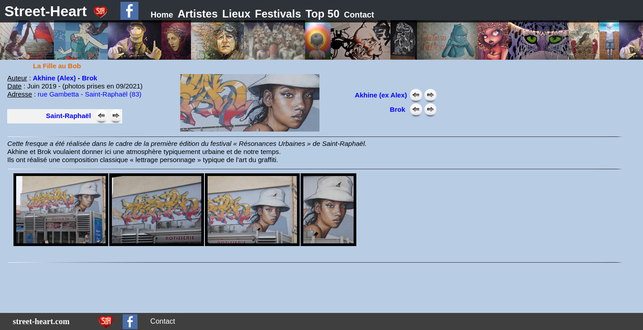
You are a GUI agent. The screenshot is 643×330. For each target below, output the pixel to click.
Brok (89, 78)
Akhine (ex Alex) (381, 95)
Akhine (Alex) (54, 78)
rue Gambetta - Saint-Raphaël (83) (90, 94)
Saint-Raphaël (68, 115)
